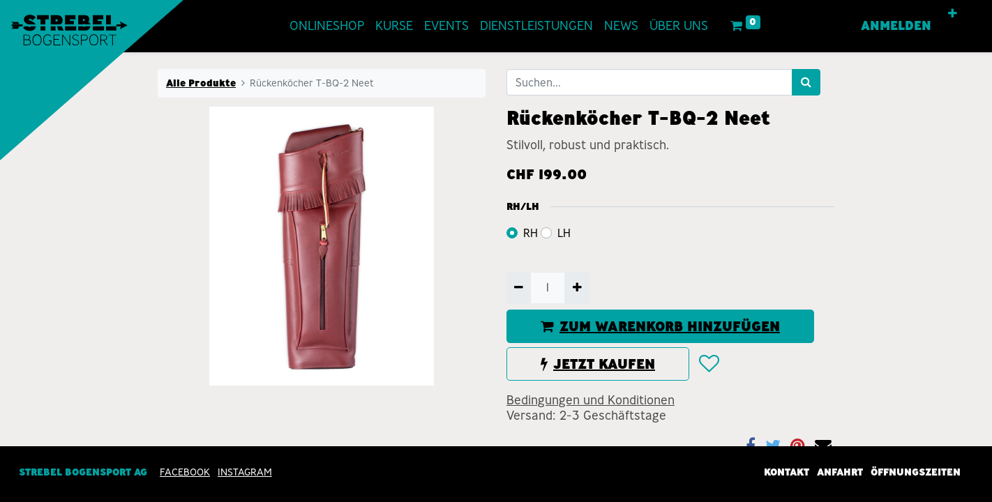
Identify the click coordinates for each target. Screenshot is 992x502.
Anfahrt (840, 472)
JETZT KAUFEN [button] (598, 364)
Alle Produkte (201, 83)
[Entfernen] (518, 288)
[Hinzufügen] (576, 288)
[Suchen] (806, 82)
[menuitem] (327, 26)
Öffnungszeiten (916, 472)
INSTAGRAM (245, 472)
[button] (952, 14)
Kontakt (786, 472)
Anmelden (896, 25)
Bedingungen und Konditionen (590, 400)
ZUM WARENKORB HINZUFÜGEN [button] (660, 326)
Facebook (185, 472)
